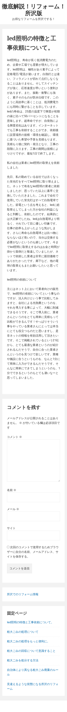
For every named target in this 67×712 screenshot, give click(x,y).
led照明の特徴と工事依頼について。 (30, 622)
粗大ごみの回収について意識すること (31, 651)
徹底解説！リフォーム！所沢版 (33, 9)
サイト (11, 528)
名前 (11, 490)
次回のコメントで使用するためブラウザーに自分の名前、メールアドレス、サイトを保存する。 (33, 551)
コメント (14, 437)
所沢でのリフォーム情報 (22, 594)
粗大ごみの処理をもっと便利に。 (28, 641)
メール (13, 509)
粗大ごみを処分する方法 (22, 660)
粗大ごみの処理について (22, 632)
